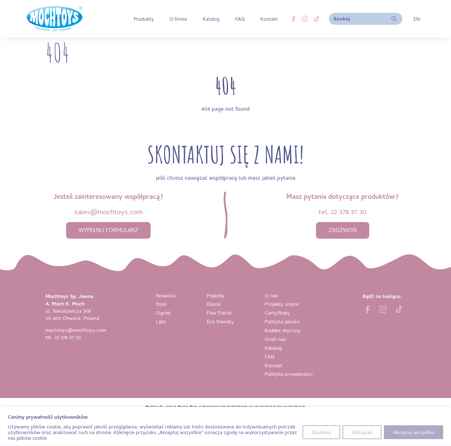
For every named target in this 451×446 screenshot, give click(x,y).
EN (416, 19)
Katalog (211, 19)
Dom (161, 304)
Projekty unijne (281, 304)
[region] (225, 426)
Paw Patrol (219, 312)
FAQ (240, 19)
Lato (161, 321)
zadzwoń (343, 230)
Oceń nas (275, 339)
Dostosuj (321, 432)
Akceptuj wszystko (413, 432)
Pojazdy (216, 295)
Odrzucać (362, 432)
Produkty (144, 19)
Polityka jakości (282, 321)
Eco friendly (220, 321)
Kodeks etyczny (282, 330)
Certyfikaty (277, 312)
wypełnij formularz (108, 230)
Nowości (166, 295)
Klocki (213, 304)
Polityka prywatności (289, 374)
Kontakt (269, 19)
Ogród (163, 312)
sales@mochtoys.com (108, 211)
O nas (271, 295)
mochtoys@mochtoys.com (75, 330)
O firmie (178, 19)
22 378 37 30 (349, 211)
